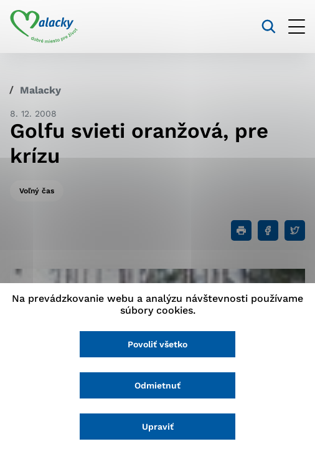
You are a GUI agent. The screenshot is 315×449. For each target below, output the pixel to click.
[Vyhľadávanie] (268, 26)
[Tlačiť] (241, 230)
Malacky (40, 90)
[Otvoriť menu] (296, 26)
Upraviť (158, 427)
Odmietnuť (157, 385)
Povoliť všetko (157, 344)
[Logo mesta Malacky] (44, 27)
